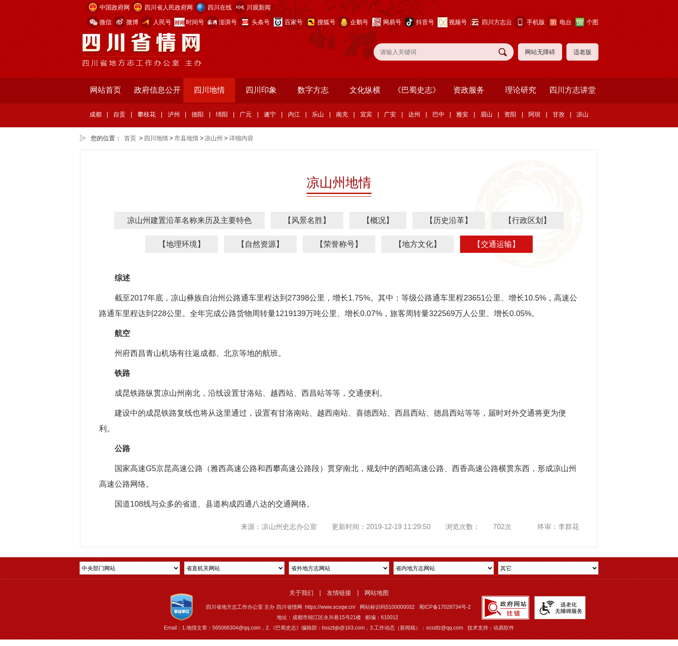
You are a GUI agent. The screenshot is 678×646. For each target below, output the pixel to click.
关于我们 (301, 592)
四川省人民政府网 (168, 7)
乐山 (318, 114)
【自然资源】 (260, 244)
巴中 (438, 114)
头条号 (261, 22)
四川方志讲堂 (572, 90)
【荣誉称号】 (339, 244)
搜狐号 (326, 22)
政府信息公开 (157, 90)
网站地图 (377, 592)
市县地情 (186, 138)
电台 (566, 22)
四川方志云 (497, 22)
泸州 (174, 114)
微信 (105, 22)
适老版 (582, 51)
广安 (390, 114)
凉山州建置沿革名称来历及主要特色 (189, 220)
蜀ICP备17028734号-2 (445, 607)
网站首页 (105, 90)
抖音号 (425, 22)
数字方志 (313, 90)
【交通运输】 (496, 244)
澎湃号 (228, 22)
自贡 (119, 114)
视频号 (458, 22)
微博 (132, 22)
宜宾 (366, 114)
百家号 (294, 22)
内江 (294, 114)
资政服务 (468, 90)
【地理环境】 (181, 244)
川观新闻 (258, 7)
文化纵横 (365, 90)
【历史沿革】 (448, 220)
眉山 (486, 114)
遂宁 (270, 114)
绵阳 (222, 114)
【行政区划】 (527, 220)
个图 (592, 22)
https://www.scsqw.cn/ (330, 607)
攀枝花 (147, 114)
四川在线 (220, 7)
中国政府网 (114, 7)
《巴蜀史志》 (416, 90)
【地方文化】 (417, 244)
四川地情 (209, 90)
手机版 (536, 22)
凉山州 (214, 138)
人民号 (162, 22)
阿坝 (534, 114)
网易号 (392, 22)
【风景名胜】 (307, 220)
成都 (96, 114)
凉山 (582, 114)
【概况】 (377, 220)
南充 (342, 114)
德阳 (198, 114)
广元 (246, 114)
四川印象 (261, 90)
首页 (130, 138)
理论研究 (520, 90)
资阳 (510, 114)
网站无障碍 (540, 51)
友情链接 (339, 592)
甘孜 (559, 114)
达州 (414, 114)
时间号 (195, 22)
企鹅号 (359, 22)
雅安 (462, 114)
